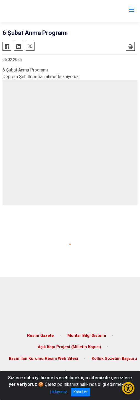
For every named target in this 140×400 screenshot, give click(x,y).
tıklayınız (58, 391)
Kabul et (80, 392)
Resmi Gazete (40, 335)
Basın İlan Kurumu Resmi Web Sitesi (43, 358)
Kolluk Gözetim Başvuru (114, 358)
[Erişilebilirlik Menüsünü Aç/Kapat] (128, 388)
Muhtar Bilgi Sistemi (86, 335)
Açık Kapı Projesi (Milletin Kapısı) (69, 347)
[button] (70, 244)
